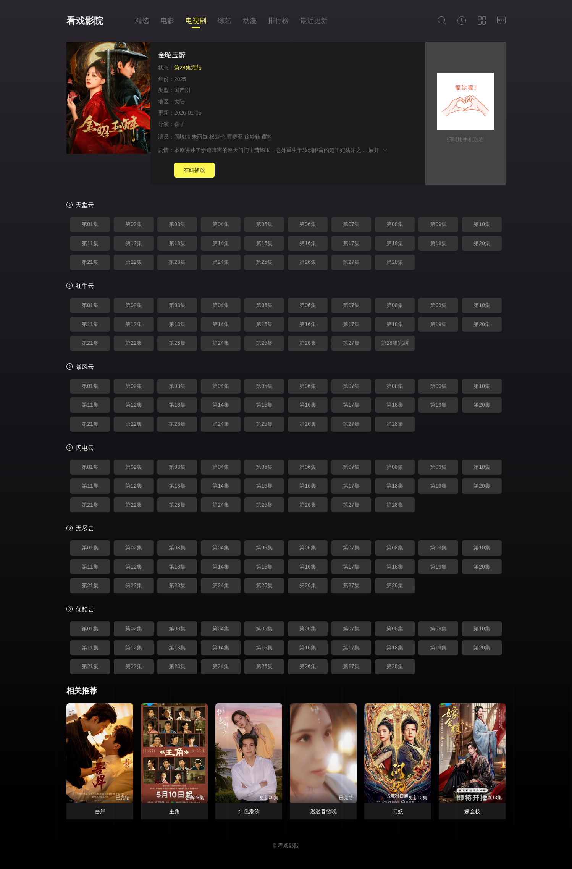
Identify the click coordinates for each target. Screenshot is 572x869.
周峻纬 (182, 137)
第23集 (177, 262)
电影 (167, 20)
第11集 (90, 243)
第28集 (394, 262)
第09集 (438, 224)
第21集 (90, 262)
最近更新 (314, 20)
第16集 (307, 243)
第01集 (90, 224)
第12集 (133, 243)
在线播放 (194, 170)
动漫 (250, 20)
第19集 (438, 243)
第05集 (264, 224)
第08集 (394, 224)
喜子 (179, 124)
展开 (378, 150)
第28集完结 (395, 343)
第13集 (177, 243)
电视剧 (196, 20)
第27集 (351, 262)
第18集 (394, 243)
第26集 (307, 262)
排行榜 (278, 20)
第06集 (307, 224)
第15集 (264, 243)
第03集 (177, 224)
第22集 (133, 262)
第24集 (220, 262)
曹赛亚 (235, 137)
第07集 (351, 224)
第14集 (220, 243)
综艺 (224, 20)
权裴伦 (217, 137)
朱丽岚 (200, 137)
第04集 (220, 224)
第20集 (481, 243)
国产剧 (182, 90)
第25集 (264, 262)
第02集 (133, 224)
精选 (142, 20)
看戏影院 (84, 21)
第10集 (481, 224)
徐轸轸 (252, 137)
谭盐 (267, 137)
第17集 (351, 243)
